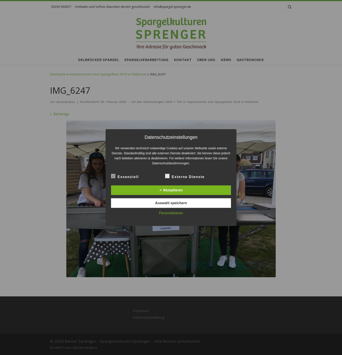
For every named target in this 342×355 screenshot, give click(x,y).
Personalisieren (171, 213)
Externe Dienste (185, 176)
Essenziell (125, 176)
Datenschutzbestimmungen (170, 163)
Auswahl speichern (171, 203)
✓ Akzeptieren (171, 190)
